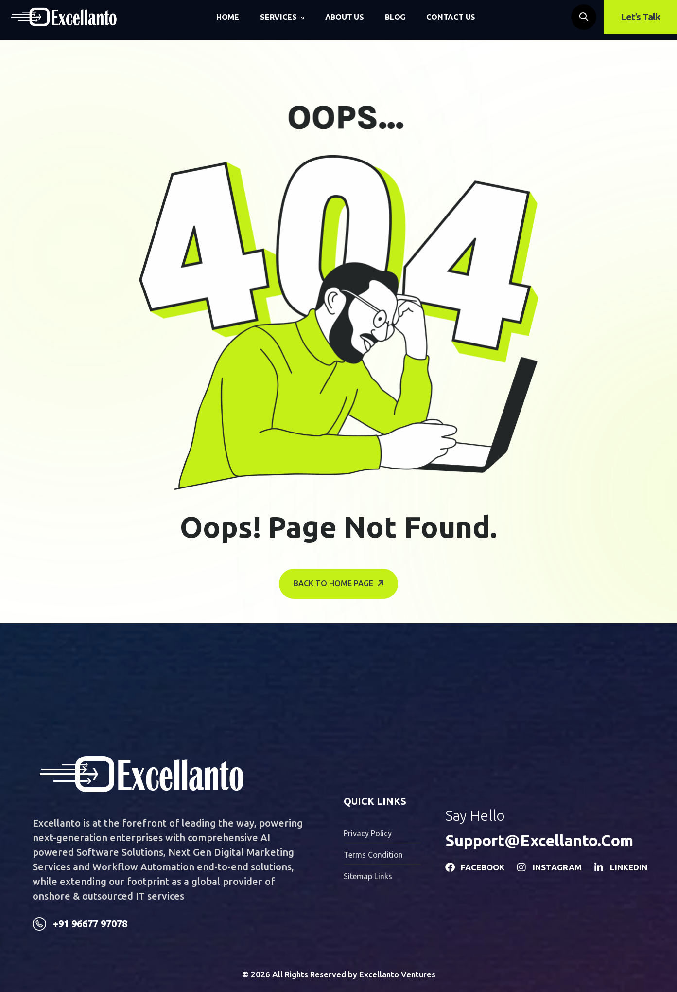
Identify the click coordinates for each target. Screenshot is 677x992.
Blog (395, 17)
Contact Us (450, 17)
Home (227, 17)
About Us (344, 17)
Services (278, 17)
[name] (64, 17)
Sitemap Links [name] (368, 876)
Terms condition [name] (373, 854)
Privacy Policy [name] (368, 833)
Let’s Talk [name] (640, 16)
